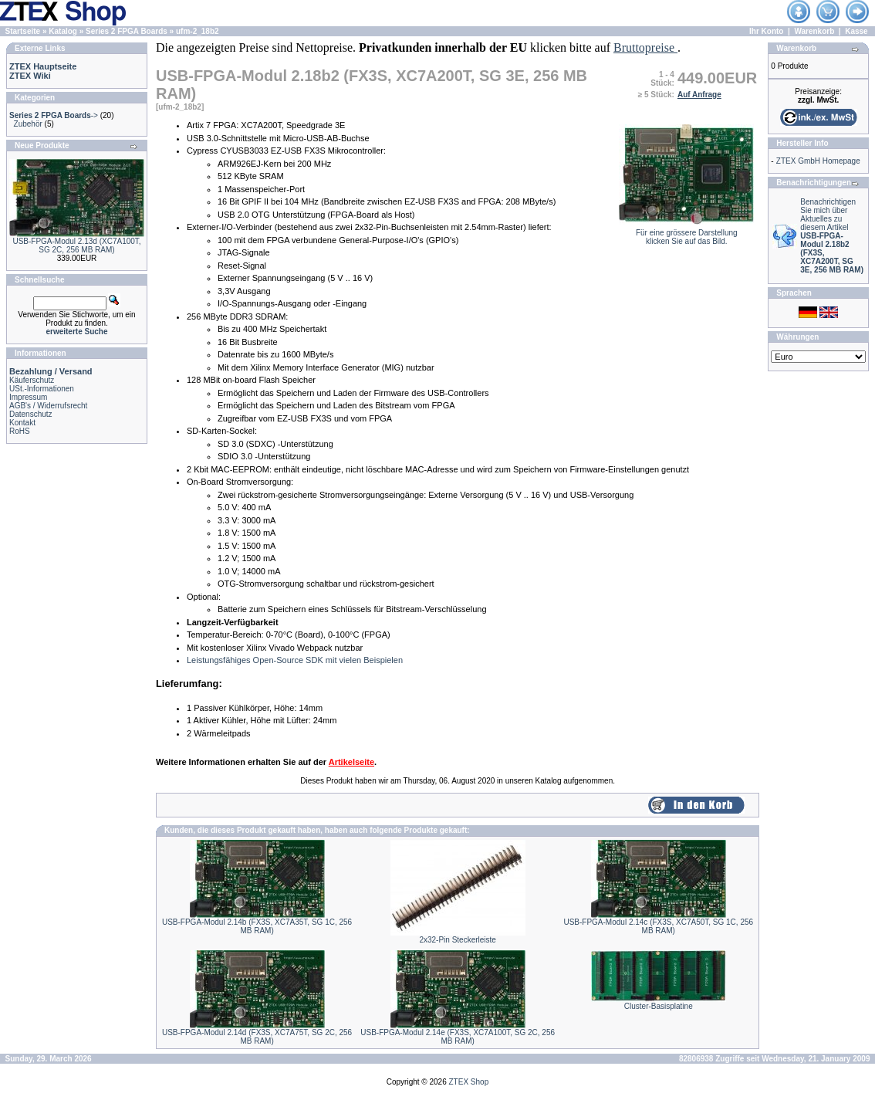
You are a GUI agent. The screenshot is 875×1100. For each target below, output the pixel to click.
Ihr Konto (766, 31)
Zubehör (28, 124)
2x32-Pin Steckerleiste (457, 940)
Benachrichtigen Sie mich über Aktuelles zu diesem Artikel (831, 236)
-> (53, 115)
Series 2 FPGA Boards (126, 31)
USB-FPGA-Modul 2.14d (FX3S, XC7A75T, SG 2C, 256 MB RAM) (257, 1036)
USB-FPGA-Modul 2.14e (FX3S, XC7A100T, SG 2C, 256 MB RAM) (457, 1036)
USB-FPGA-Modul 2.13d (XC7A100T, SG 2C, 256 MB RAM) (76, 245)
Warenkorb (814, 31)
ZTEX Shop (469, 1082)
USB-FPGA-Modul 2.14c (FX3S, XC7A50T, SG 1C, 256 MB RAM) (658, 926)
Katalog (63, 31)
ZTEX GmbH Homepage (818, 161)
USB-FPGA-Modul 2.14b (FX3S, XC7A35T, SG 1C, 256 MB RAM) (257, 926)
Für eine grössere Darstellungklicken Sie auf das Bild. (686, 233)
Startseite (23, 31)
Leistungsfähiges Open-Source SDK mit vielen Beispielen (295, 660)
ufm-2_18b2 (197, 31)
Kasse (856, 31)
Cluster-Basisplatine (658, 1006)
